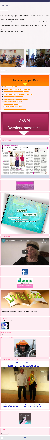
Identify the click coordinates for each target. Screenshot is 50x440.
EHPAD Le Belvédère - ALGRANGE (7, 13)
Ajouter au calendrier (4, 10)
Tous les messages (5, 314)
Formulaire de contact (4, 433)
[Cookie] (2, 438)
